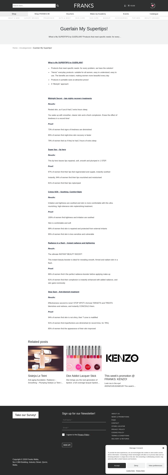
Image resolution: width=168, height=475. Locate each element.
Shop (14, 14)
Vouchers (70, 14)
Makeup (106, 18)
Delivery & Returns (120, 439)
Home (15, 48)
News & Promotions (120, 417)
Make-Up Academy (98, 14)
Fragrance (49, 18)
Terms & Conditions (120, 436)
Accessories (121, 18)
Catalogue (154, 14)
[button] (163, 448)
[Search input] (34, 5)
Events (126, 14)
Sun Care (94, 18)
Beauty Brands (152, 18)
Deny (136, 466)
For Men (136, 18)
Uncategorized (25, 48)
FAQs (114, 420)
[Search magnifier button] (58, 6)
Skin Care (80, 18)
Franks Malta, (33, 459)
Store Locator (118, 426)
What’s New (14, 18)
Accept (117, 466)
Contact (115, 423)
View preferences (155, 466)
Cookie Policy (130, 471)
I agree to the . (79, 434)
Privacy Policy (140, 471)
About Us (116, 414)
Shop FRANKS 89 (42, 14)
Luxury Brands (31, 18)
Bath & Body (65, 18)
